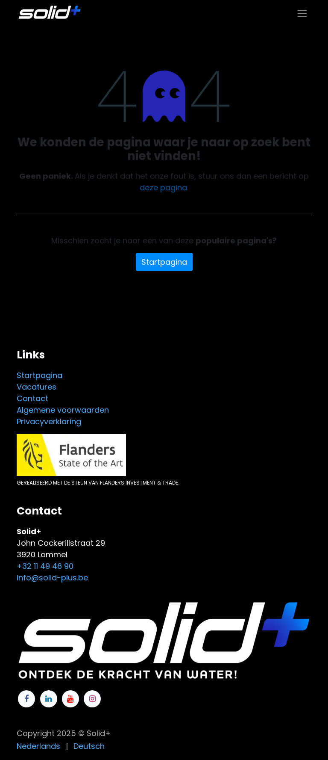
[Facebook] (26, 698)
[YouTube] (70, 698)
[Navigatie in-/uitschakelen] (302, 13)
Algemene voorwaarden (63, 410)
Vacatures (36, 386)
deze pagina (163, 187)
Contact (32, 398)
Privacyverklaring (49, 421)
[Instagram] (92, 698)
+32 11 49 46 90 (45, 566)
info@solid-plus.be (52, 577)
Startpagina (164, 262)
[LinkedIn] (48, 698)
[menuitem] (38, 746)
